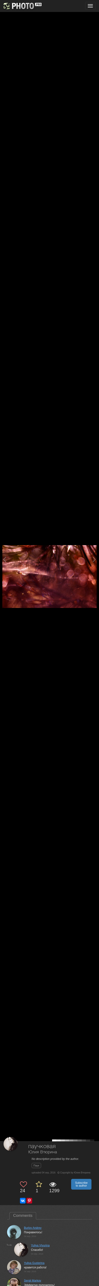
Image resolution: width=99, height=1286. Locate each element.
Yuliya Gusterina (34, 1263)
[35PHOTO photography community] (22, 6)
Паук (36, 1165)
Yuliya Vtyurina (40, 1245)
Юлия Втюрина (42, 1152)
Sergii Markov (32, 1280)
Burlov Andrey (33, 1227)
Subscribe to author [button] (81, 1184)
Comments (22, 1215)
